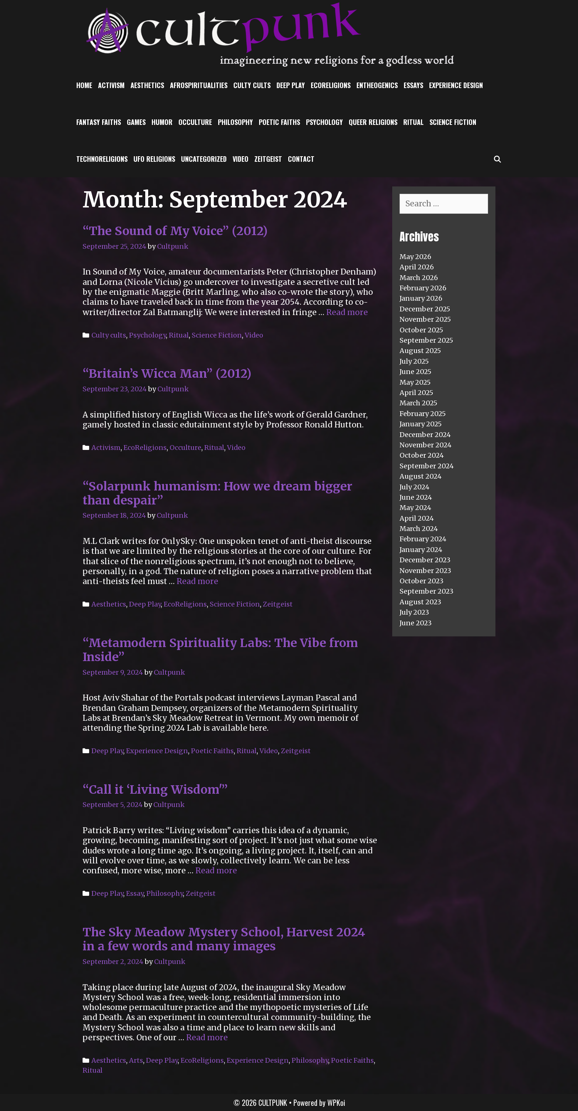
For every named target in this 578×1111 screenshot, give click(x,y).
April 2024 (417, 518)
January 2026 (421, 298)
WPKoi (336, 1102)
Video (240, 159)
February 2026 (423, 288)
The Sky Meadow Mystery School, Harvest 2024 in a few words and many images (224, 939)
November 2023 (425, 570)
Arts (136, 1060)
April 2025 (416, 392)
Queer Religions (373, 122)
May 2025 (415, 382)
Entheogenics (377, 85)
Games (136, 122)
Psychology (324, 122)
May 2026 (415, 256)
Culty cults (252, 85)
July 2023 (414, 612)
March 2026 (419, 277)
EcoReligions (331, 85)
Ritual (413, 122)
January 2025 (421, 424)
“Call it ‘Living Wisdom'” (155, 789)
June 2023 (416, 623)
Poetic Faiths (279, 122)
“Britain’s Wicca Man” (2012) (167, 373)
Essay (134, 893)
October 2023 (421, 581)
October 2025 (421, 330)
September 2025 (426, 340)
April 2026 (417, 267)
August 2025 (420, 350)
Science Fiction (452, 122)
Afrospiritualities (198, 85)
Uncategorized (204, 159)
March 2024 (419, 528)
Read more (347, 312)
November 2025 (425, 319)
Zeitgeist (268, 159)
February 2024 (423, 539)
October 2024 (422, 455)
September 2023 (426, 591)
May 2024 (415, 507)
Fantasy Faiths (98, 122)
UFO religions (154, 159)
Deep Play (290, 85)
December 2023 (425, 560)
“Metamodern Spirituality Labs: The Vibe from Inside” (220, 650)
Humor (162, 122)
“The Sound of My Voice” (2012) (175, 231)
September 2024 (427, 466)
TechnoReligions (102, 159)
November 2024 (426, 445)
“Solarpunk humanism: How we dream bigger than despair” (217, 493)
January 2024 (421, 549)
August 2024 (421, 476)
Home (84, 85)
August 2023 (420, 602)
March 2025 (418, 403)
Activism (111, 85)
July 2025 (414, 361)
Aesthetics (147, 85)
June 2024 (416, 497)
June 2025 (415, 371)
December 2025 (425, 309)
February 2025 (423, 413)
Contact (301, 159)
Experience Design (456, 85)
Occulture (195, 122)
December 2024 (425, 434)
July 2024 (414, 487)
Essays (413, 85)
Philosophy (235, 122)
